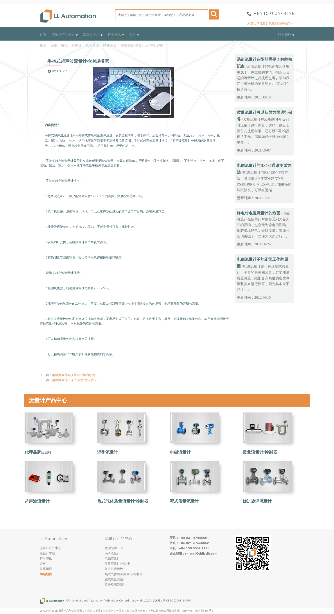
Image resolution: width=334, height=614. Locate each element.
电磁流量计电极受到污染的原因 (73, 375)
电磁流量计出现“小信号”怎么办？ (74, 380)
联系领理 (286, 35)
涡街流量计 (107, 452)
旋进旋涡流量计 (257, 501)
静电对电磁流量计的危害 (258, 213)
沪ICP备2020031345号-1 (177, 600)
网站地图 (46, 574)
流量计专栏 (92, 35)
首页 (43, 35)
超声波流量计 (37, 501)
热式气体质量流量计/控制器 (122, 501)
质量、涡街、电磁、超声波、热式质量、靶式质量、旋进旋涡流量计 (92, 46)
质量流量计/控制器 (260, 452)
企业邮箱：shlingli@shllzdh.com (193, 553)
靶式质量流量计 (184, 501)
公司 (134, 35)
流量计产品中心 (65, 35)
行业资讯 (116, 35)
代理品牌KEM (38, 452)
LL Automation (53, 538)
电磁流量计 (180, 452)
